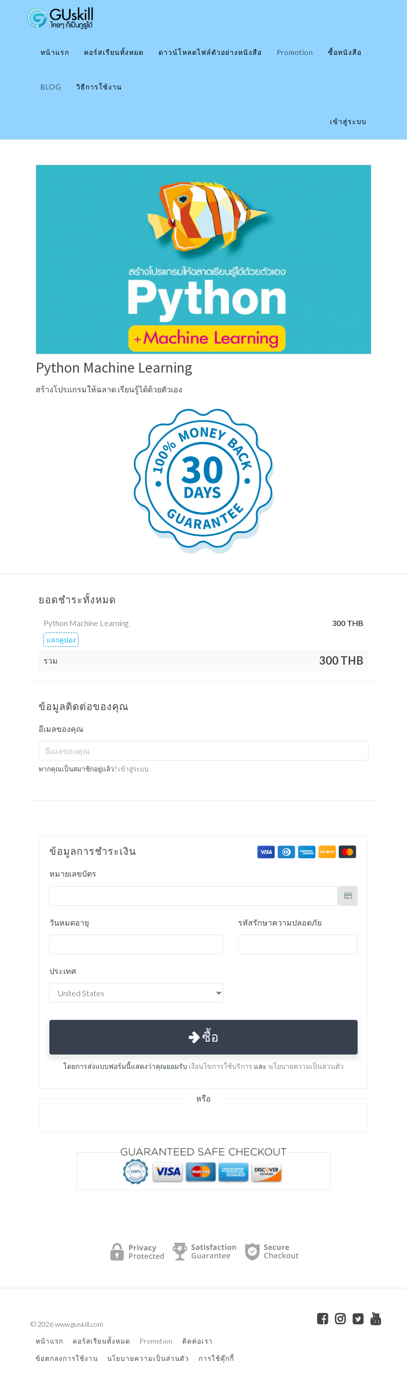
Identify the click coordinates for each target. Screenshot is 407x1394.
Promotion (295, 52)
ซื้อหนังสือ (345, 52)
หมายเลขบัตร (72, 873)
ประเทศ (62, 970)
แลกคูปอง (61, 639)
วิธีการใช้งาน (99, 87)
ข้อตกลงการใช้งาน (67, 1358)
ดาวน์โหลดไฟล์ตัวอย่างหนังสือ (210, 52)
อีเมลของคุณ (61, 728)
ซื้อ (204, 1037)
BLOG (51, 87)
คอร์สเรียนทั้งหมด (114, 52)
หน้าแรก (55, 52)
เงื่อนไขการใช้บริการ (220, 1066)
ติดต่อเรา (197, 1341)
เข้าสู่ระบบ (348, 121)
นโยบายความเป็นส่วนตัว (306, 1066)
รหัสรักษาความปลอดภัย (280, 922)
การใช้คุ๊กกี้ (216, 1358)
